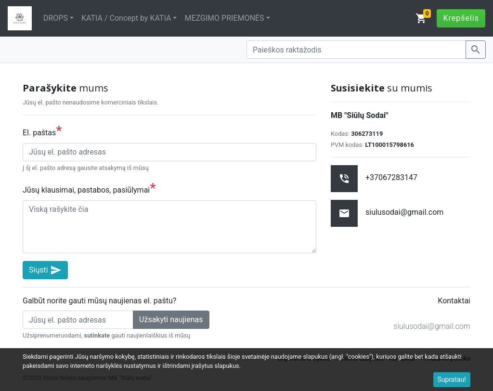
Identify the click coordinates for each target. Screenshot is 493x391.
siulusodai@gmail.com (431, 326)
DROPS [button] (55, 18)
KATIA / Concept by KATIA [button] (126, 18)
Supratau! (452, 379)
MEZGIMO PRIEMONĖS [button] (224, 18)
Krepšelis (461, 18)
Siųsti (45, 270)
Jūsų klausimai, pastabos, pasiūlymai (89, 188)
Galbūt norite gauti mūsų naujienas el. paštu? (99, 300)
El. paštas (42, 131)
